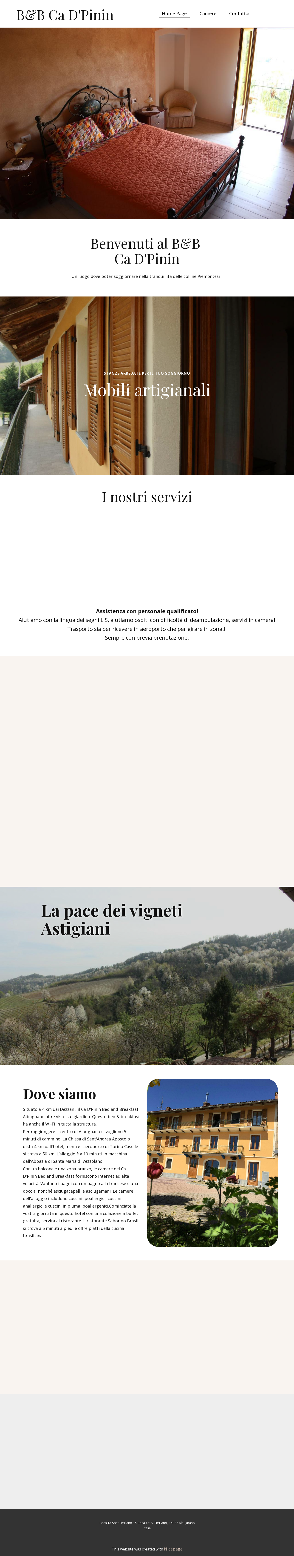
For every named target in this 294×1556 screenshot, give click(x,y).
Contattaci (240, 13)
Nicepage (173, 1549)
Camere (208, 13)
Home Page (174, 13)
